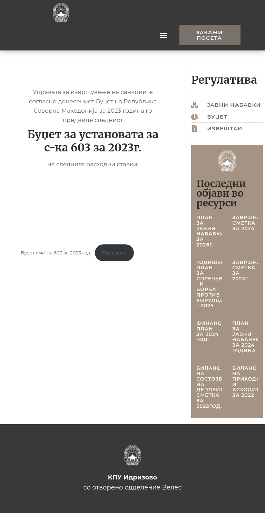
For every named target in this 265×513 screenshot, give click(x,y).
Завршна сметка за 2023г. (246, 270)
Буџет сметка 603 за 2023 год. (56, 252)
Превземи (114, 252)
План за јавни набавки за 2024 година (246, 336)
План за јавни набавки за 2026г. (210, 231)
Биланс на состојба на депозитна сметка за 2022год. (214, 387)
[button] (163, 35)
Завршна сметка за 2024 (246, 223)
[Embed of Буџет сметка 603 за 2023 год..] (93, 206)
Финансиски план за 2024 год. (216, 331)
